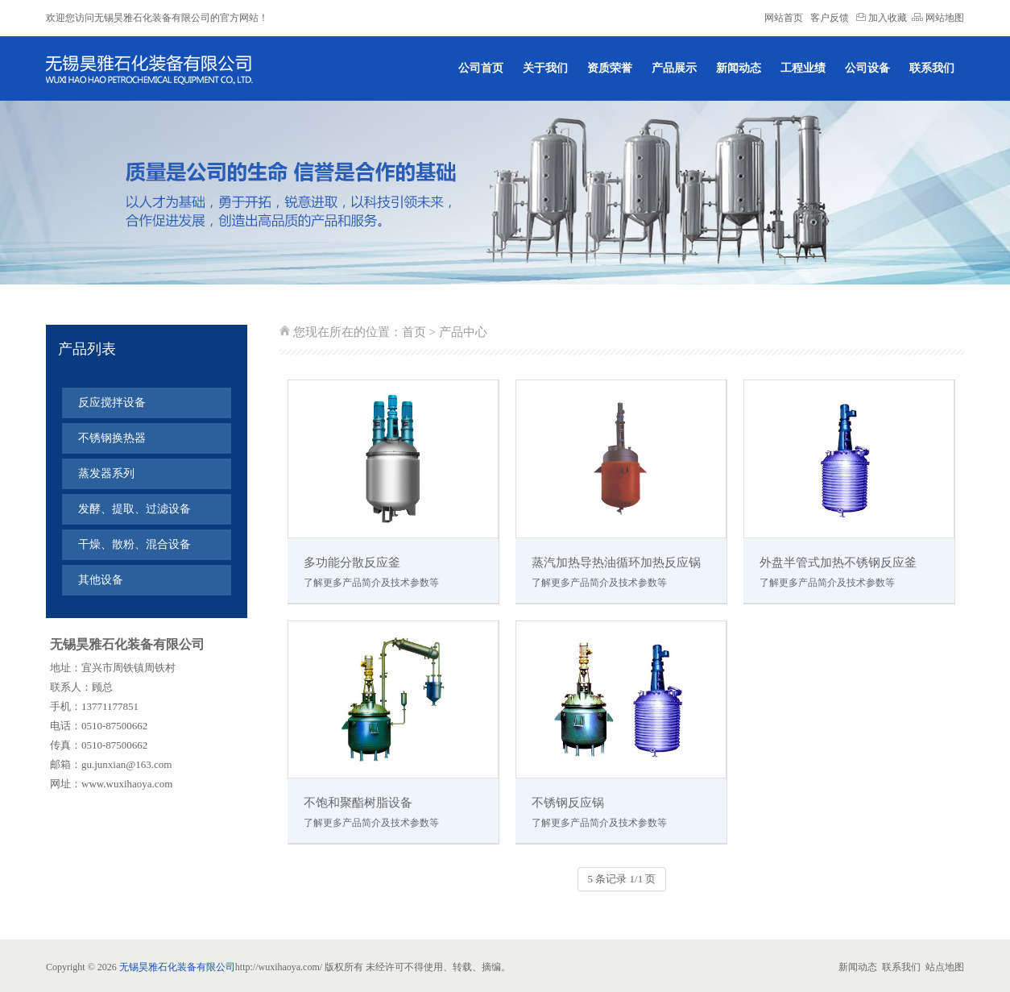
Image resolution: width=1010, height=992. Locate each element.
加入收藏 (881, 17)
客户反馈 (829, 17)
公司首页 (480, 68)
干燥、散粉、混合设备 (134, 544)
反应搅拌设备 (112, 402)
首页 (414, 332)
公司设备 (867, 68)
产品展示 (674, 68)
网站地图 (938, 17)
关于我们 (545, 68)
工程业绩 (803, 68)
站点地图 (944, 967)
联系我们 (931, 68)
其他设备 (100, 580)
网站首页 (783, 17)
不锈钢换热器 (112, 438)
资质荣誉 (609, 68)
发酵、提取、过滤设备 (134, 509)
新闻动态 (738, 68)
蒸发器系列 (106, 473)
